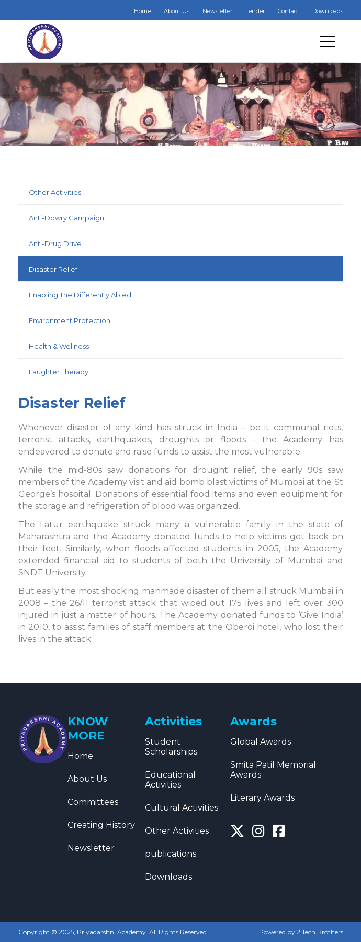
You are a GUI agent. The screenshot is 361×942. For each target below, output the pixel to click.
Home (142, 11)
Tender (255, 11)
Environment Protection (69, 320)
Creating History (101, 825)
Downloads (327, 11)
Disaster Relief (53, 269)
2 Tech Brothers (320, 932)
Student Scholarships (171, 747)
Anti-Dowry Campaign (66, 218)
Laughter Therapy (58, 372)
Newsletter (217, 11)
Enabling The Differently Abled (80, 295)
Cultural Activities (181, 808)
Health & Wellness (59, 346)
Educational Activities (170, 780)
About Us (176, 11)
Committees (92, 802)
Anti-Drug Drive (55, 243)
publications (170, 854)
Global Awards (260, 742)
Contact (288, 11)
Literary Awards (262, 798)
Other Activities (55, 192)
